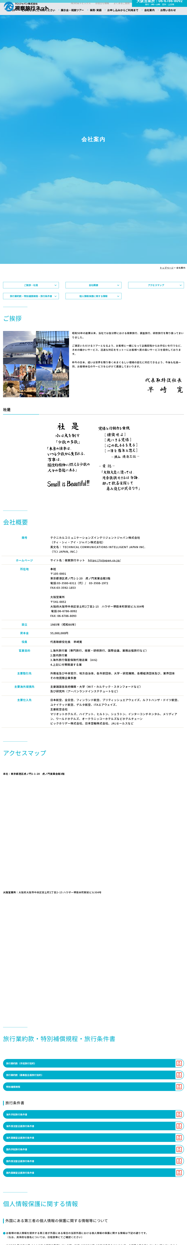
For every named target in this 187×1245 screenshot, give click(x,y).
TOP (15, 20)
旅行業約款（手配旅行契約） (23, 1078)
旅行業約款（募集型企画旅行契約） (27, 1090)
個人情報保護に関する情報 (93, 310)
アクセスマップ (156, 297)
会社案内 (149, 20)
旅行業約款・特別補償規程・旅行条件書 (31, 310)
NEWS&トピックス (78, 10)
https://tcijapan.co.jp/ (104, 575)
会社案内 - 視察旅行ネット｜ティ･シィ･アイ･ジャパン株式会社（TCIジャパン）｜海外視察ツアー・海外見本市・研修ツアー (26, 7)
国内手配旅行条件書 (17, 1167)
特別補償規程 (14, 1103)
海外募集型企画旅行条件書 (21, 1155)
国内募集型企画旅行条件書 (21, 1191)
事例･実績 (96, 20)
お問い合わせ (167, 20)
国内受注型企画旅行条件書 (21, 1179)
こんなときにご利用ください (40, 20)
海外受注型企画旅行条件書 (21, 1143)
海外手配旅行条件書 (17, 1131)
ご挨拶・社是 (31, 297)
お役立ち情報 (100, 10)
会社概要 (93, 297)
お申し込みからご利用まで (122, 20)
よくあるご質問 (121, 10)
